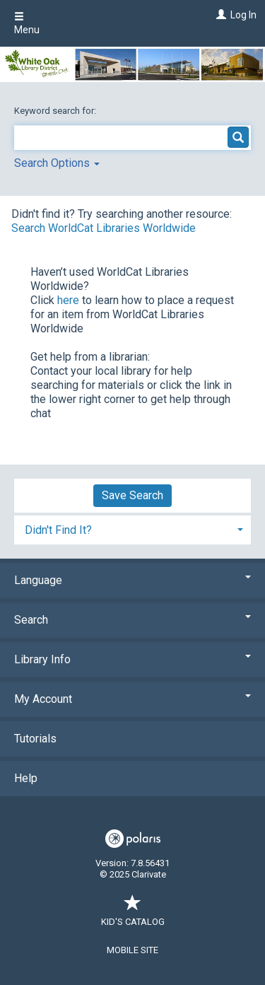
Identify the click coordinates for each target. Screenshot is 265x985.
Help (25, 778)
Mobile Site (132, 950)
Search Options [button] (57, 163)
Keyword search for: (56, 110)
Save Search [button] (132, 495)
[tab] (132, 528)
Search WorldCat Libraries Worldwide (103, 228)
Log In (243, 15)
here (68, 300)
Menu (27, 23)
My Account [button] (132, 699)
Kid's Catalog (133, 914)
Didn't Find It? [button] (58, 530)
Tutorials (35, 738)
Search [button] (132, 619)
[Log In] (219, 15)
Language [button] (132, 580)
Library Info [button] (132, 659)
